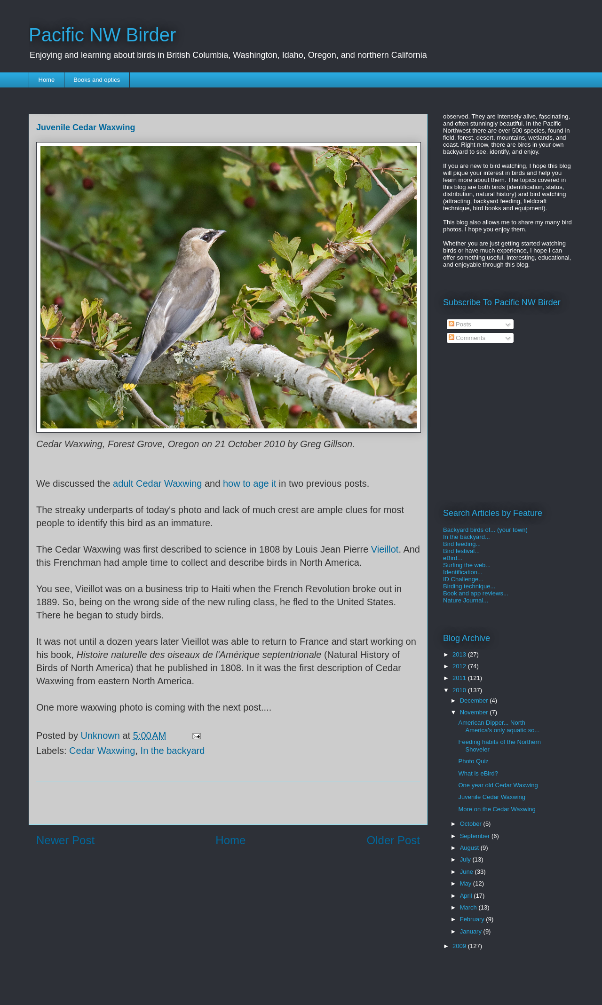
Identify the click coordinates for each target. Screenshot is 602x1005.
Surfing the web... (467, 565)
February (473, 919)
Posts (460, 324)
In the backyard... (466, 536)
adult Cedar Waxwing (157, 483)
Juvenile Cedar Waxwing (491, 796)
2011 (460, 677)
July (466, 859)
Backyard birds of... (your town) (485, 529)
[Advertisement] (228, 803)
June (467, 871)
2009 (460, 946)
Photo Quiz (473, 761)
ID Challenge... (463, 579)
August (470, 847)
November (475, 712)
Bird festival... (461, 550)
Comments (467, 337)
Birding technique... (469, 586)
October (471, 823)
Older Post (393, 840)
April (467, 895)
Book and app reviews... (475, 593)
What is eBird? (478, 773)
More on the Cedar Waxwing (496, 809)
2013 (460, 654)
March (469, 907)
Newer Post (65, 840)
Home (47, 79)
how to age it (249, 483)
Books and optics (96, 79)
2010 (460, 690)
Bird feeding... (462, 543)
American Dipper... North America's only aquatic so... (498, 726)
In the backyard (173, 750)
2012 (460, 666)
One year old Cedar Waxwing (498, 785)
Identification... (463, 572)
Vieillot (385, 549)
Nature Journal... (465, 600)
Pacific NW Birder (102, 34)
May (466, 883)
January (471, 931)
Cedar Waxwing (102, 750)
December (475, 700)
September (475, 835)
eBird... (452, 558)
